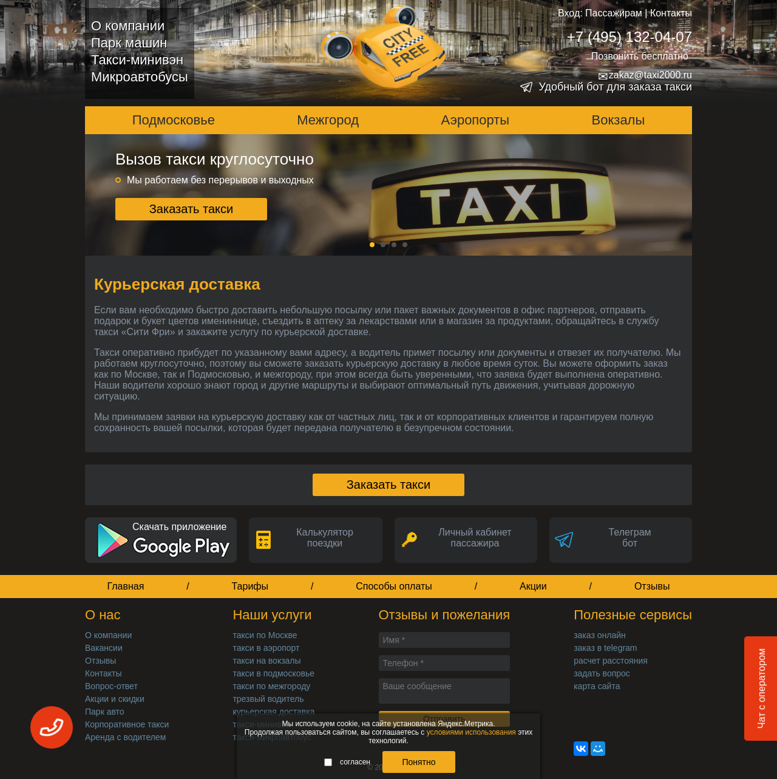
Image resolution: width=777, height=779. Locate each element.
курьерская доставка (273, 711)
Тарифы (250, 586)
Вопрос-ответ (111, 686)
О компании (128, 25)
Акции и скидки (114, 699)
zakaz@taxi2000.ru (645, 75)
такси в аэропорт (265, 648)
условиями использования (471, 732)
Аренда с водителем (125, 737)
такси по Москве (264, 635)
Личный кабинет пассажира (474, 537)
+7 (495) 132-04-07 (629, 37)
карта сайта (597, 686)
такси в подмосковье (273, 673)
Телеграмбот (629, 537)
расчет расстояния (611, 660)
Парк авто (104, 711)
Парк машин (129, 42)
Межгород (328, 120)
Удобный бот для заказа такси (615, 87)
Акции (533, 586)
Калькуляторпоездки (324, 537)
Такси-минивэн (137, 59)
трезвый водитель (268, 699)
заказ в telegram (605, 648)
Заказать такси (191, 209)
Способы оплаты (394, 586)
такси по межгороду (271, 686)
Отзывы (652, 586)
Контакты (671, 13)
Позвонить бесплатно (639, 56)
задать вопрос (602, 673)
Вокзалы (618, 120)
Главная (125, 586)
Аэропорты (475, 120)
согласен (347, 762)
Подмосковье (173, 120)
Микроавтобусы (139, 76)
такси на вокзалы (266, 660)
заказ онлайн (600, 635)
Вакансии (104, 648)
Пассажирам (613, 13)
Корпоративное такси (127, 724)
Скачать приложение (179, 527)
